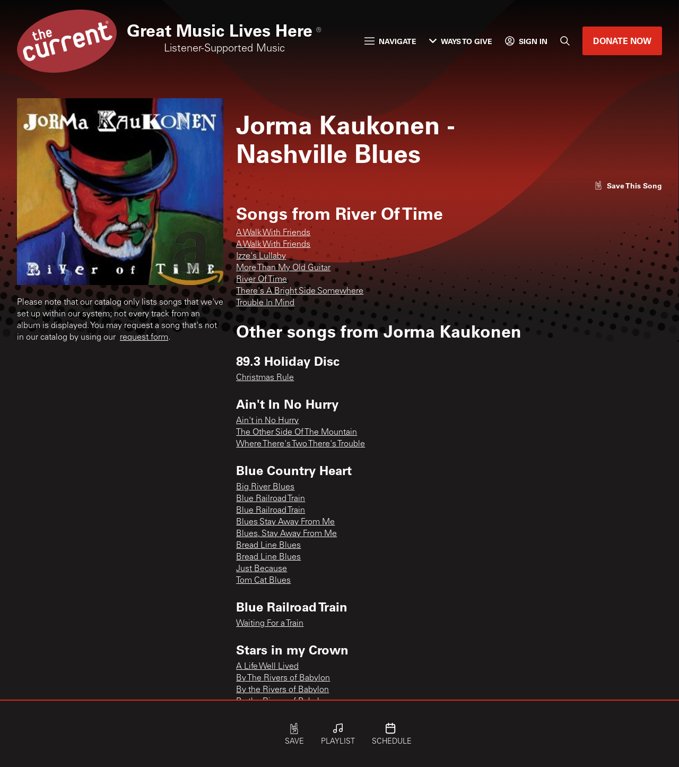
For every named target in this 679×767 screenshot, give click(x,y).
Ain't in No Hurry (267, 421)
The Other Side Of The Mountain (296, 432)
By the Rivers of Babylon (282, 690)
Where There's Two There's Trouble (300, 444)
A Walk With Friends (273, 233)
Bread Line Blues (268, 545)
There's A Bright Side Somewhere (299, 291)
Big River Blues (265, 487)
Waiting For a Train (269, 623)
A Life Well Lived (267, 666)
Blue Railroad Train (270, 499)
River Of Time (261, 279)
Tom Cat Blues (263, 580)
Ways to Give (460, 41)
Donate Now (622, 40)
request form (144, 337)
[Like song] (628, 185)
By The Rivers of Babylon (283, 678)
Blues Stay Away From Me (285, 522)
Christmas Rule (265, 378)
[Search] (565, 41)
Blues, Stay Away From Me (286, 534)
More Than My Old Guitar (283, 268)
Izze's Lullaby (261, 256)
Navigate (390, 41)
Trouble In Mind (265, 303)
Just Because (261, 569)
